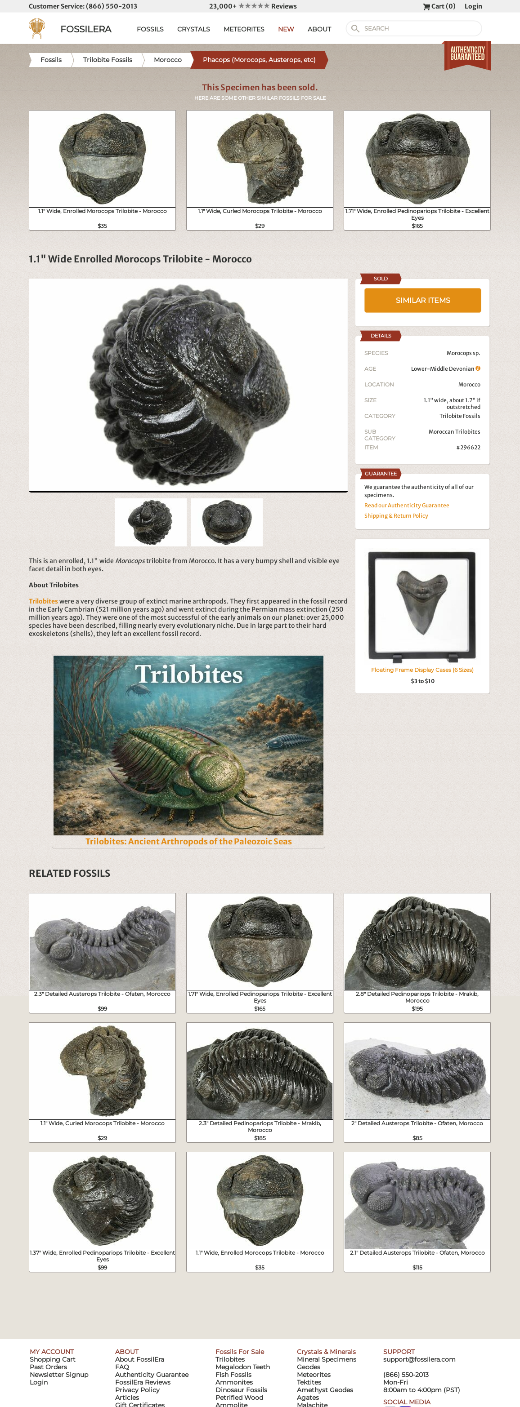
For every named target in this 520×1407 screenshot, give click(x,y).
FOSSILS (150, 29)
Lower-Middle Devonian (445, 368)
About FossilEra (139, 1359)
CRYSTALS (193, 29)
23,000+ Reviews (253, 6)
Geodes (308, 1367)
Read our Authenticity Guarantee (406, 505)
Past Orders (48, 1367)
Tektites (309, 1382)
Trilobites (230, 1359)
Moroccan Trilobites (454, 431)
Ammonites (234, 1382)
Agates (308, 1398)
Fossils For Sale (239, 1352)
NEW (286, 29)
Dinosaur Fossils (241, 1390)
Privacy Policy (137, 1390)
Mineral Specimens (326, 1359)
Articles (127, 1398)
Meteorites (314, 1375)
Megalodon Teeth (242, 1367)
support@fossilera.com (419, 1359)
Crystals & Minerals (326, 1352)
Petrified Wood (239, 1398)
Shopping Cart (53, 1359)
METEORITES (244, 29)
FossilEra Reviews (142, 1382)
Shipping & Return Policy (396, 515)
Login (473, 6)
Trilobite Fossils (459, 416)
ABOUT (319, 29)
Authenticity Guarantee (151, 1375)
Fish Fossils (233, 1375)
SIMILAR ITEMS (423, 300)
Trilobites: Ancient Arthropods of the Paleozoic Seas (188, 841)
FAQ (122, 1367)
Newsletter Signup (59, 1375)
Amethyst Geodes (325, 1390)
